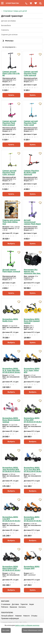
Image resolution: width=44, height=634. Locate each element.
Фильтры (7, 40)
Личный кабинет (7, 616)
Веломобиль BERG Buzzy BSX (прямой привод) (32, 321)
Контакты (22, 607)
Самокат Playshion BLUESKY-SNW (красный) (31, 172)
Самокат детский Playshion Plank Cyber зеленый (9, 172)
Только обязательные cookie (32, 630)
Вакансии (13, 607)
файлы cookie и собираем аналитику (27, 625)
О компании (5, 604)
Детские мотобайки (8, 21)
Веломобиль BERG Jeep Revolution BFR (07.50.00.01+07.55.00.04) (11, 469)
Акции (31, 604)
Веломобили (6, 25)
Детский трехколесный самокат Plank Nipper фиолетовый (32, 222)
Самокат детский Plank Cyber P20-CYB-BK (11, 73)
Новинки (18, 616)
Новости (26, 616)
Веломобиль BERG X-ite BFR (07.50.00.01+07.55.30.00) (11, 519)
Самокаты (5, 30)
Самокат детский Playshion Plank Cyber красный (31, 73)
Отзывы (34, 616)
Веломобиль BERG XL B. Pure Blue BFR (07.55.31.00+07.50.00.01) (33, 469)
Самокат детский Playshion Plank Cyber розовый (9, 123)
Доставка (15, 604)
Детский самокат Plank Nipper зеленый (11, 270)
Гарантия (24, 604)
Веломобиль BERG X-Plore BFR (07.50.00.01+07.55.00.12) (33, 420)
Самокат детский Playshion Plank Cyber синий (31, 123)
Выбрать (11, 243)
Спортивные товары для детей (14, 11)
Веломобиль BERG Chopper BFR (32, 567)
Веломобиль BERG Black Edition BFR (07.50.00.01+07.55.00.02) (11, 568)
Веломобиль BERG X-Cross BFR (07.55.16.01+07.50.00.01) (33, 519)
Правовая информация (10, 618)
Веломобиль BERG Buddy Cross (10, 320)
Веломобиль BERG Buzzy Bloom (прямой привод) (11, 420)
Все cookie (5, 630)
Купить (11, 95)
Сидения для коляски (9, 34)
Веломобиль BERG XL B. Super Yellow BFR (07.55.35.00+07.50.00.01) (33, 370)
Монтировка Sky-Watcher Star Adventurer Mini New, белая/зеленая (32, 271)
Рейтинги (4, 607)
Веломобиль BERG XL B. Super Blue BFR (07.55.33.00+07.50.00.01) (11, 370)
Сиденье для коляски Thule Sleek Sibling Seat (11, 222)
